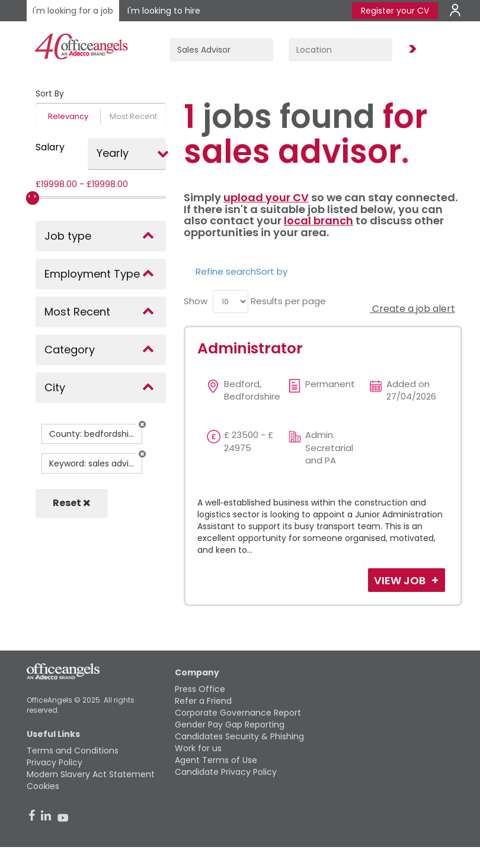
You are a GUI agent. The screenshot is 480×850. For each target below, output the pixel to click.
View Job (401, 580)
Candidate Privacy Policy (226, 772)
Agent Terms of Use (216, 760)
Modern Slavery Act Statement (91, 774)
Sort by (271, 271)
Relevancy (68, 116)
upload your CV (266, 197)
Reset (72, 503)
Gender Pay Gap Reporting (229, 724)
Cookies (43, 786)
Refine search (226, 271)
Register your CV (395, 11)
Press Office (200, 689)
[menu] (230, 301)
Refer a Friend (203, 701)
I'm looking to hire (163, 11)
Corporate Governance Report (238, 713)
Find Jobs (410, 49)
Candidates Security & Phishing (239, 736)
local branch (318, 220)
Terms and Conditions (73, 750)
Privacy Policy (54, 762)
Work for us (198, 748)
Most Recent (133, 116)
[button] (142, 424)
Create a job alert (412, 308)
